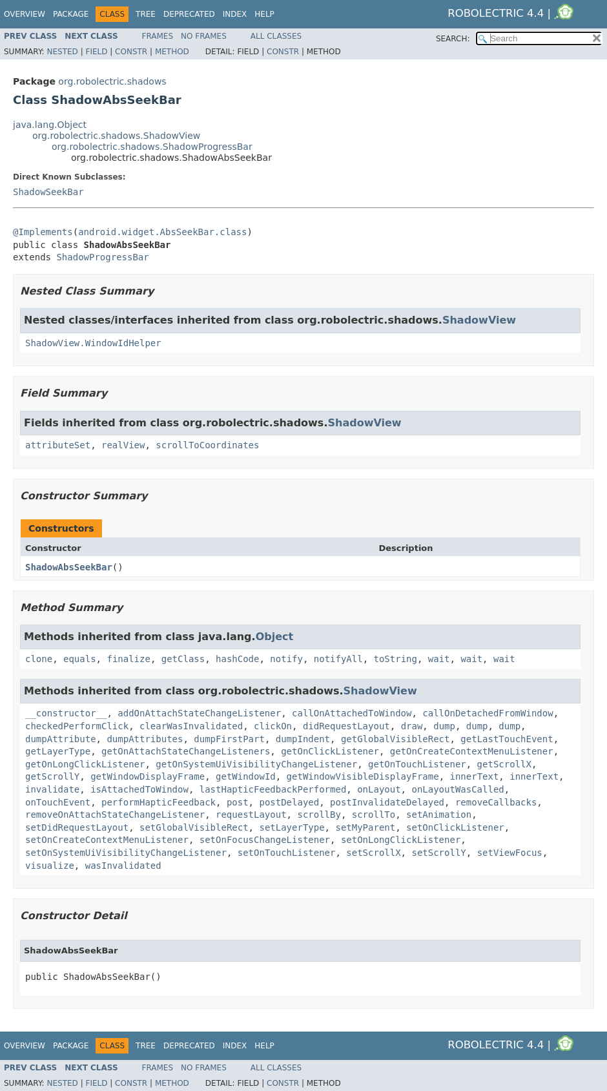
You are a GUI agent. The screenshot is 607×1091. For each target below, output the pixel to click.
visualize (49, 865)
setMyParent (365, 827)
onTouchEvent (57, 802)
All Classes (276, 36)
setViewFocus (509, 852)
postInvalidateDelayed (387, 802)
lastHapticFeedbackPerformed (273, 789)
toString (395, 659)
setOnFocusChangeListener (265, 840)
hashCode (237, 659)
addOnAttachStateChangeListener (199, 713)
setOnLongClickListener (400, 840)
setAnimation (438, 814)
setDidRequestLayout (77, 827)
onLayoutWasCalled (457, 789)
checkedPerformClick (77, 726)
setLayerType (291, 827)
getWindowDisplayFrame (147, 776)
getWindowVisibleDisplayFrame (363, 776)
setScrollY (438, 852)
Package (70, 14)
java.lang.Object (50, 124)
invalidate (52, 789)
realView (123, 445)
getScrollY (52, 776)
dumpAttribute (60, 739)
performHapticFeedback (158, 802)
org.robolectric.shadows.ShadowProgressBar (152, 146)
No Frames (204, 36)
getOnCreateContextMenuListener (471, 751)
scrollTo (373, 814)
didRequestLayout (346, 726)
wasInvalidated (123, 865)
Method (172, 51)
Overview (24, 14)
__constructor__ (66, 713)
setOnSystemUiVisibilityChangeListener (126, 852)
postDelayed (289, 802)
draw (412, 726)
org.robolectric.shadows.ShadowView (116, 135)
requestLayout (251, 814)
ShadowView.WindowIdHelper (93, 343)
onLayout (378, 789)
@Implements (43, 232)
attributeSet (57, 445)
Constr (131, 51)
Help (264, 14)
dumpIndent (303, 739)
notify (286, 659)
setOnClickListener (455, 827)
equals (79, 659)
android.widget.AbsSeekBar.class (162, 232)
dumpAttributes (145, 739)
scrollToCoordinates (207, 445)
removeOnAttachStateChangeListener (115, 814)
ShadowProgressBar (102, 257)
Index (235, 14)
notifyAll (338, 659)
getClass (183, 659)
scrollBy (318, 814)
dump (444, 726)
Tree (146, 14)
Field (96, 51)
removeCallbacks (496, 802)
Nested (61, 51)
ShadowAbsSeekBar (68, 567)
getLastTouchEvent (506, 739)
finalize (128, 659)
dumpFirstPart (229, 739)
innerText (474, 776)
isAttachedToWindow (139, 789)
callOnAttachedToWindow (351, 713)
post (238, 802)
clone (38, 659)
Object (275, 636)
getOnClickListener (330, 751)
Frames (158, 36)
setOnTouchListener (287, 852)
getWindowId (246, 776)
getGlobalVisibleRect (395, 739)
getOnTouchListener (417, 764)
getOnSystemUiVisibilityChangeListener (256, 764)
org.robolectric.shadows (112, 81)
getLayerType (57, 751)
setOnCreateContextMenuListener (107, 840)
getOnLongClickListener (85, 764)
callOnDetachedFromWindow (487, 713)
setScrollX (373, 852)
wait (439, 659)
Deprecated (189, 14)
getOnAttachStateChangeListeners (185, 751)
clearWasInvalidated (191, 726)
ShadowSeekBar (48, 192)
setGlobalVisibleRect (194, 827)
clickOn (273, 726)
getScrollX (504, 764)
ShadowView (479, 320)
